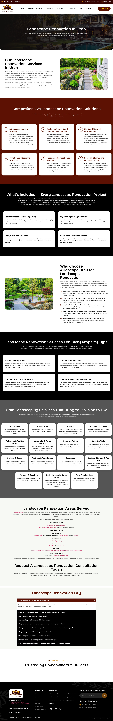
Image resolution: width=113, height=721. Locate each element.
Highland (38, 550)
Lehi (43, 550)
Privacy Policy (39, 706)
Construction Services (69, 694)
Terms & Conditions (40, 709)
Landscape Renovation (55, 700)
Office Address (16, 700)
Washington (45, 527)
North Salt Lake (64, 555)
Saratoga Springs (59, 550)
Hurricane (56, 525)
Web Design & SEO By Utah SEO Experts (99, 718)
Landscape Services (35, 8)
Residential (60, 8)
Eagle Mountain (49, 550)
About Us (71, 8)
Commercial (49, 8)
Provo (66, 550)
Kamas (62, 545)
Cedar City (53, 527)
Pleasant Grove (77, 550)
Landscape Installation (69, 700)
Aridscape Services (54, 694)
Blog (80, 8)
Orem (70, 550)
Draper (66, 535)
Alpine (33, 550)
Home (22, 8)
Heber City (54, 541)
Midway (60, 541)
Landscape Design (54, 697)
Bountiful (56, 555)
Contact (88, 8)
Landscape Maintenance (69, 697)
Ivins (40, 527)
